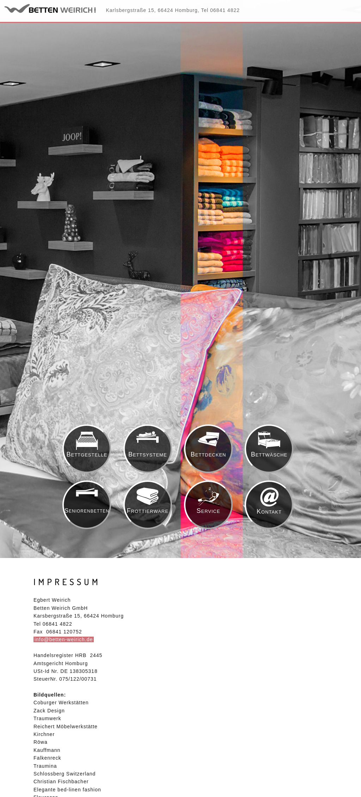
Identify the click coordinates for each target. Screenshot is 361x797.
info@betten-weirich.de (64, 639)
